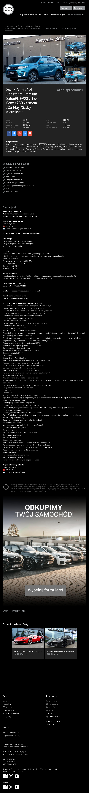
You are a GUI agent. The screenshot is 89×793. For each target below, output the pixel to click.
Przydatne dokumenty (11, 736)
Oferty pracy (7, 707)
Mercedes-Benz (35, 15)
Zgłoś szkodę (78, 8)
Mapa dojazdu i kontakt (50, 2)
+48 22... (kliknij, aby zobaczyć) (73, 3)
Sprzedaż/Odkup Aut (74, 15)
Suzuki (37, 26)
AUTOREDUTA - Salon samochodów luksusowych (8, 9)
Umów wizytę (65, 8)
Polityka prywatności (11, 713)
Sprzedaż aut (51, 707)
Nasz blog (7, 704)
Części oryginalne (53, 721)
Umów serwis (51, 701)
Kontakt (45, 15)
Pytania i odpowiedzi (11, 733)
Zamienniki (50, 725)
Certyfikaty (7, 717)
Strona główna (10, 26)
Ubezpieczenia (24, 15)
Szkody (49, 713)
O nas (5, 701)
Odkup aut (50, 710)
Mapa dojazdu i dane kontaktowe (16, 747)
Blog (83, 15)
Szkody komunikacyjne (57, 15)
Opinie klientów (8, 710)
